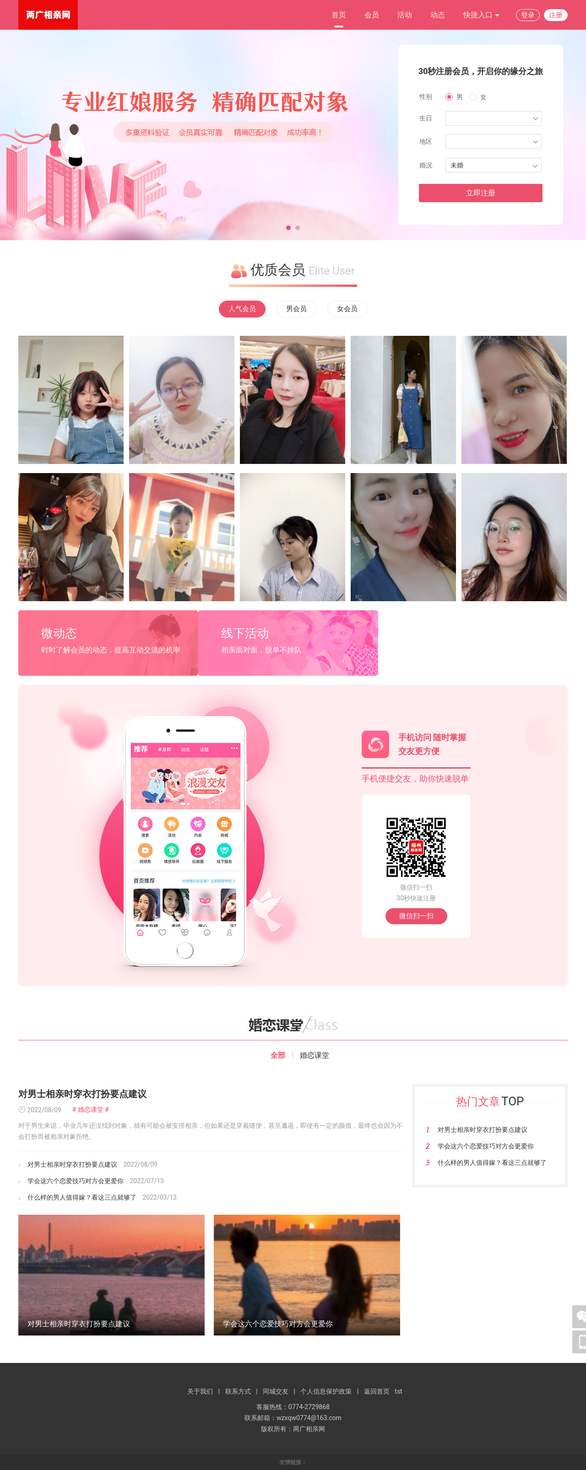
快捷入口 (481, 15)
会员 (371, 15)
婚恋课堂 (314, 1055)
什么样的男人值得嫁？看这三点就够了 (81, 1197)
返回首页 (377, 1391)
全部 (278, 1055)
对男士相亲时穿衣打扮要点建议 (82, 1093)
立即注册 (480, 193)
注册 (556, 15)
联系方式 (238, 1391)
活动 (404, 15)
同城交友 (275, 1391)
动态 (437, 15)
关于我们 (200, 1391)
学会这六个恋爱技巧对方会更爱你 (75, 1181)
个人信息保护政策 (326, 1391)
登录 (528, 15)
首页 (338, 15)
